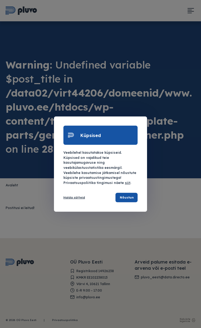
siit (127, 182)
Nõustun (126, 197)
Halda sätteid (74, 197)
